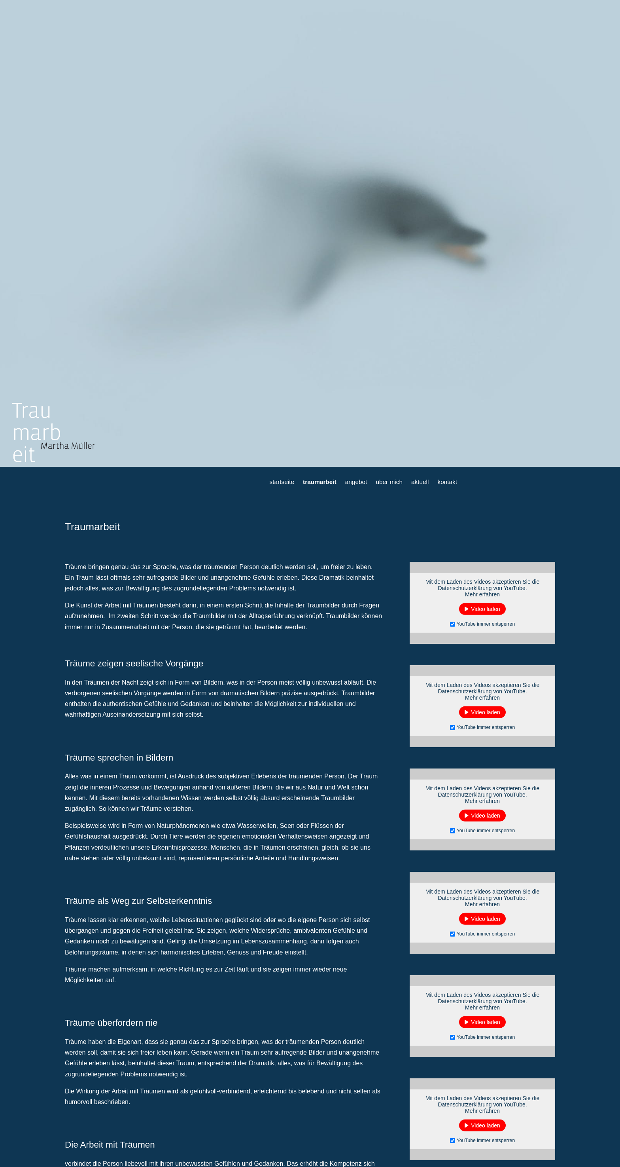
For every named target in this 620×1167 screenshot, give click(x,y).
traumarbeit (319, 481)
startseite (282, 481)
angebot (356, 481)
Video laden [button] (485, 609)
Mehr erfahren (482, 594)
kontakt (447, 481)
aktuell (420, 481)
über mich (389, 481)
